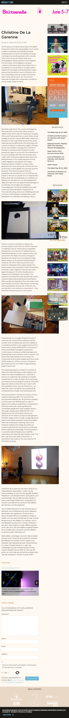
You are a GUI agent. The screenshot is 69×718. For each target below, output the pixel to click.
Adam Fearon (52, 165)
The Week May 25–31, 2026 (57, 132)
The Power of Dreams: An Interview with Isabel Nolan (56, 174)
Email (3, 646)
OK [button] (13, 714)
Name (3, 638)
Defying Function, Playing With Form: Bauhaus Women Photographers (57, 146)
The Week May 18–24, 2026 (57, 168)
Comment (5, 614)
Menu (65, 2)
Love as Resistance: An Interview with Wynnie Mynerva (55, 159)
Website (4, 654)
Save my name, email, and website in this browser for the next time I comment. (19, 666)
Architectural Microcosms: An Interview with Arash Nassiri (57, 138)
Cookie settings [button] (7, 714)
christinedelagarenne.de (11, 568)
